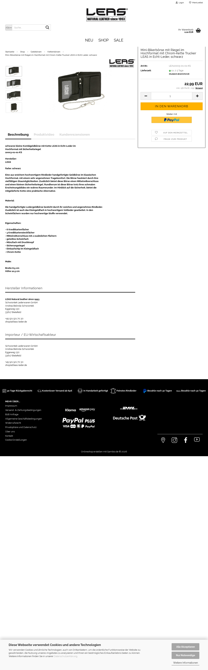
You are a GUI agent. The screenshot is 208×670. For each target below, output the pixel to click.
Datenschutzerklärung (65, 656)
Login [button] (180, 2)
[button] (146, 68)
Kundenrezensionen (74, 134)
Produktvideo (44, 134)
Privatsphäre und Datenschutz (21, 427)
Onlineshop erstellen (92, 451)
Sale (118, 40)
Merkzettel (196, 2)
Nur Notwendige (185, 655)
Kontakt (9, 436)
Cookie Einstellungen (16, 440)
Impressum (11, 405)
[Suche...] (8, 27)
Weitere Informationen (185, 662)
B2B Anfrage (11, 414)
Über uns (10, 431)
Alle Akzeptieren (185, 646)
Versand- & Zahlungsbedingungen (23, 410)
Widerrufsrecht (13, 423)
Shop (103, 40)
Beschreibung (18, 134)
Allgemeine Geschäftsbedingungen (23, 418)
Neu (89, 40)
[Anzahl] (171, 68)
